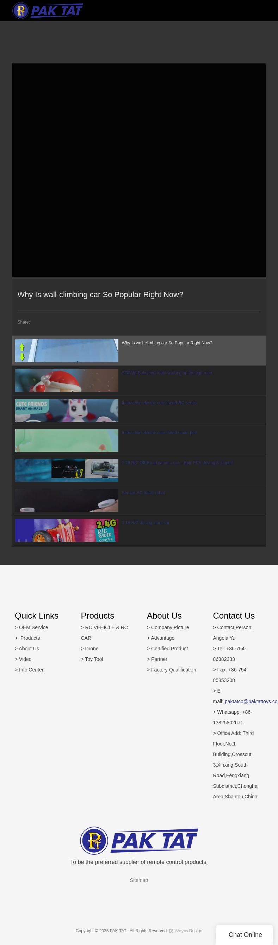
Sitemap (139, 880)
